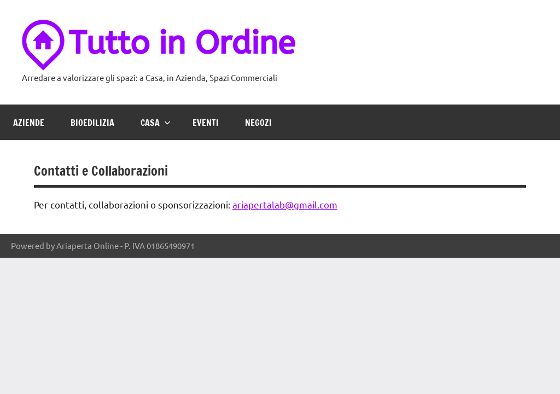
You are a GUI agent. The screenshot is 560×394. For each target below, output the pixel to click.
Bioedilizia (92, 123)
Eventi (205, 123)
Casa (156, 123)
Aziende (28, 123)
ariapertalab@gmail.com (284, 204)
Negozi (258, 123)
